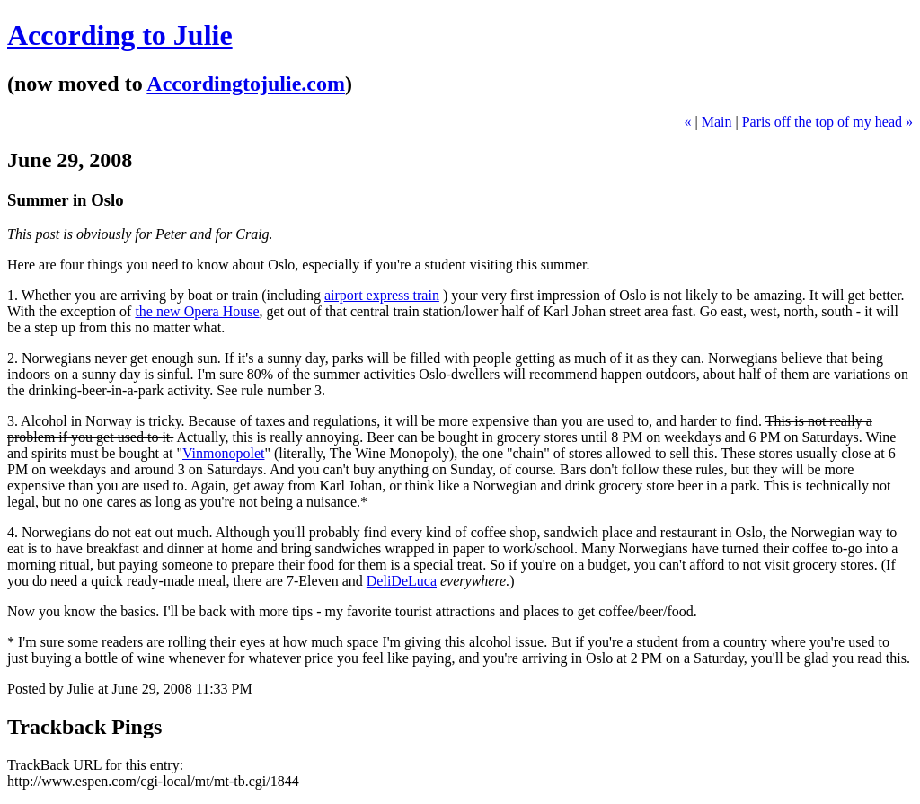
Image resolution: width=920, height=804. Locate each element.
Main (717, 121)
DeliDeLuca (402, 580)
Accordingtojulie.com (245, 83)
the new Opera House (197, 311)
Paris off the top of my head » (827, 121)
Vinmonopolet (223, 453)
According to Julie (120, 35)
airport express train (381, 295)
